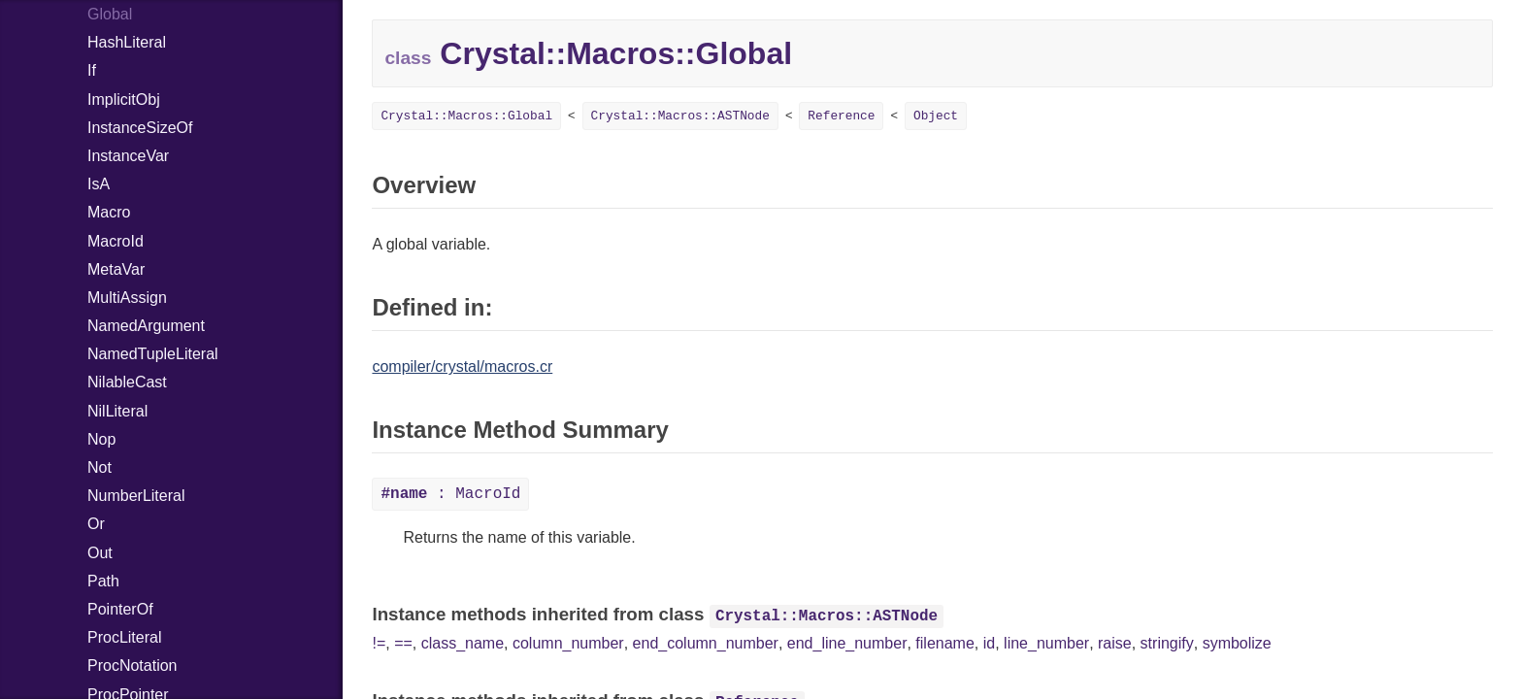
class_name (462, 643)
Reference (841, 116)
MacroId (115, 241)
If (91, 70)
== (403, 643)
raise (1115, 643)
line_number (1046, 643)
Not (99, 467)
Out (100, 553)
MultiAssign (127, 297)
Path (103, 581)
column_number (568, 643)
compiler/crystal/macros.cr (462, 366)
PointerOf (120, 609)
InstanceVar (128, 156)
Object (935, 116)
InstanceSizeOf (140, 127)
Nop (101, 439)
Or (96, 524)
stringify (1167, 643)
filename (944, 643)
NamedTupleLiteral (152, 354)
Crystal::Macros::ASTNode (680, 116)
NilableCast (127, 382)
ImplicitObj (123, 99)
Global (109, 14)
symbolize (1237, 643)
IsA (98, 184)
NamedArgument (146, 325)
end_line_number (847, 643)
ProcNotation (132, 665)
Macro (108, 212)
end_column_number (705, 643)
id (989, 643)
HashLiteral (126, 42)
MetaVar (116, 269)
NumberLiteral (135, 495)
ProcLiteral (124, 637)
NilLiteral (117, 411)
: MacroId (450, 494)
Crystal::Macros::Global (466, 116)
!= (378, 643)
